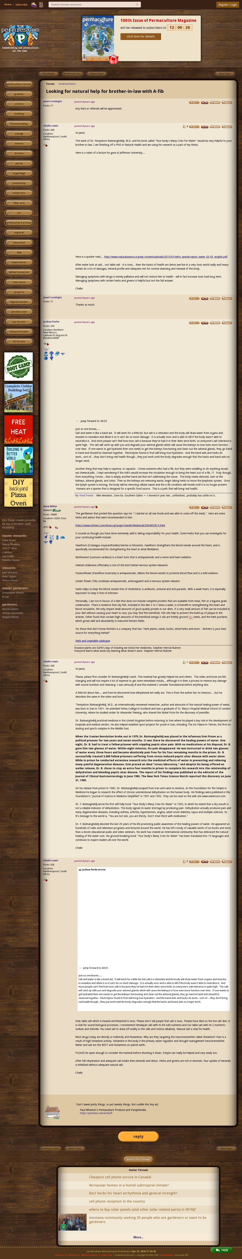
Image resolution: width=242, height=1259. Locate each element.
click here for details (141, 36)
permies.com (19, 312)
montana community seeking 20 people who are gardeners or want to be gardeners (147, 1220)
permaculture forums (19, 84)
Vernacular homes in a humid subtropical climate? (129, 1185)
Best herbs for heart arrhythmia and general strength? (133, 1193)
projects (19, 292)
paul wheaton (166, 1255)
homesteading (19, 124)
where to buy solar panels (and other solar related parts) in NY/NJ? (142, 1209)
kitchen (19, 153)
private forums (19, 331)
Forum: (50, 83)
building (19, 114)
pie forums (19, 322)
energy (19, 133)
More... (138, 1237)
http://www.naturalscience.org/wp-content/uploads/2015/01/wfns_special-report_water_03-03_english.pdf (165, 256)
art (19, 213)
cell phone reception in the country (117, 1201)
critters (19, 104)
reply (138, 1136)
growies (19, 94)
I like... (47, 350)
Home (8, 4)
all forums (19, 341)
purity (19, 163)
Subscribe (21, 4)
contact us (59, 1255)
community (19, 183)
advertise (72, 1255)
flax (190, 616)
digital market (19, 302)
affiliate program (89, 1255)
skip (19, 252)
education (19, 242)
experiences (19, 262)
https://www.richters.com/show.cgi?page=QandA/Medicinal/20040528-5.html (120, 525)
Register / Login (228, 4)
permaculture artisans (19, 222)
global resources (19, 272)
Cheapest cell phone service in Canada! (120, 1177)
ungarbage (19, 173)
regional (19, 232)
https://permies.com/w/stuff (96, 1113)
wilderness (19, 193)
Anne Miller (50, 506)
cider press (19, 282)
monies (19, 143)
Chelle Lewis (50, 125)
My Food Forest (84, 495)
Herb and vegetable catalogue (92, 640)
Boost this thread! (138, 1159)
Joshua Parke (51, 321)
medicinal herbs (67, 83)
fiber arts (19, 203)
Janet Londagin (52, 101)
